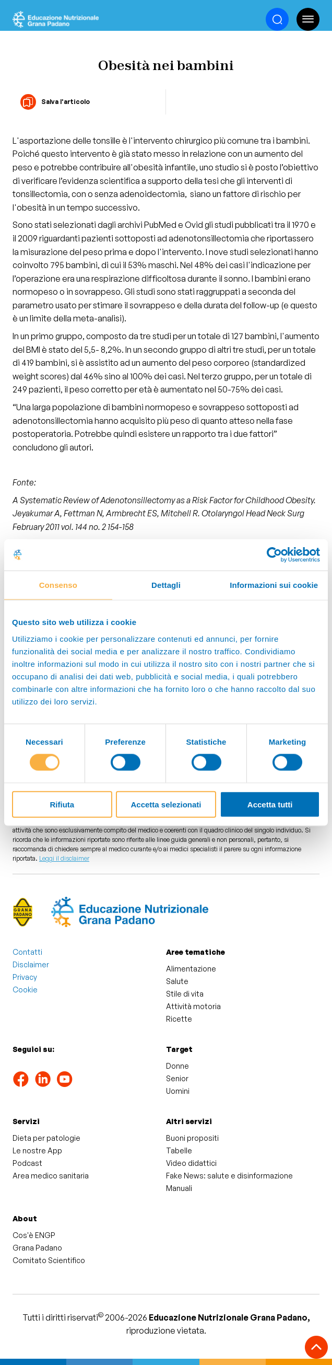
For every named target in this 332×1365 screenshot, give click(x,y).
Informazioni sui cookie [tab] (274, 585)
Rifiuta (62, 804)
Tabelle (179, 1150)
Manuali (179, 1188)
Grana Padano (37, 1247)
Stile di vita (185, 993)
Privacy (25, 977)
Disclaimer (31, 964)
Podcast (27, 1163)
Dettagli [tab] (166, 585)
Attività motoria (193, 1006)
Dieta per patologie (46, 1137)
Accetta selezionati (166, 804)
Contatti (27, 951)
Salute (177, 981)
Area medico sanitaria (51, 1175)
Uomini (177, 1090)
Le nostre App (37, 1150)
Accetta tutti (270, 804)
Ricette (179, 1018)
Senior (177, 1078)
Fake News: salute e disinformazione (229, 1175)
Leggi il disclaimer (64, 858)
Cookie (25, 989)
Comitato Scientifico (49, 1260)
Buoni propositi (192, 1137)
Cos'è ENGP (34, 1235)
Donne (177, 1065)
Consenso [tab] (58, 585)
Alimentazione (191, 968)
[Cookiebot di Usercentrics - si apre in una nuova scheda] (274, 555)
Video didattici (191, 1163)
